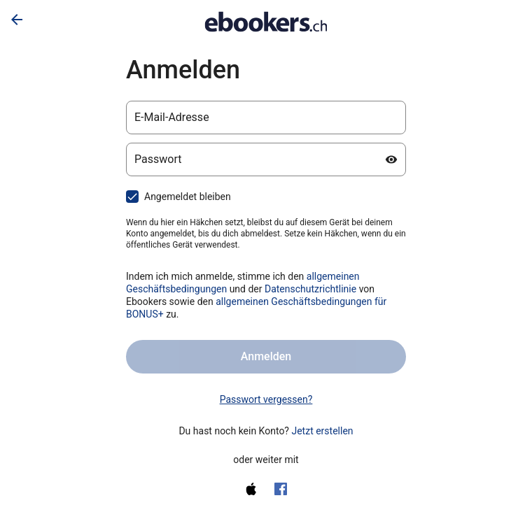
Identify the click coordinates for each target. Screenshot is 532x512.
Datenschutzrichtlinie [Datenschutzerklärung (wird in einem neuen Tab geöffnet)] (310, 288)
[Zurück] (17, 19)
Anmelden (266, 356)
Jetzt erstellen (322, 430)
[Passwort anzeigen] (391, 159)
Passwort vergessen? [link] (266, 399)
